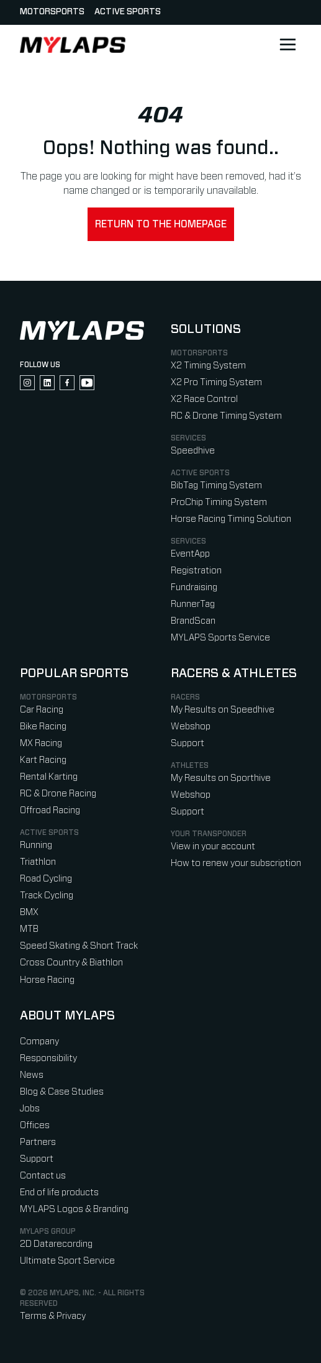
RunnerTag (193, 604)
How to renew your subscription (236, 863)
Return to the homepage (161, 224)
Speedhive (193, 450)
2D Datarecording (56, 1244)
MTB (29, 929)
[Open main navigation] (287, 44)
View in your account (213, 846)
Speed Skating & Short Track (79, 945)
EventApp (190, 553)
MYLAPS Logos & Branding (74, 1209)
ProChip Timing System (219, 502)
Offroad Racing (50, 810)
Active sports (127, 11)
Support (187, 743)
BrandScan (193, 621)
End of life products (59, 1192)
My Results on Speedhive (222, 709)
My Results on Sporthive (221, 778)
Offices (35, 1125)
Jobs (30, 1108)
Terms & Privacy (53, 1316)
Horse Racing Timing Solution (231, 519)
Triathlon (38, 862)
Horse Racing (47, 980)
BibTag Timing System (216, 485)
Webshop (190, 726)
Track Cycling (46, 895)
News (31, 1075)
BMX (29, 912)
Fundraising (194, 587)
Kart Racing (43, 760)
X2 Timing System (208, 365)
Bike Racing (43, 726)
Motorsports (52, 11)
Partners (38, 1142)
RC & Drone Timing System (226, 416)
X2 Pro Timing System (216, 382)
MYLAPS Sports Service (220, 637)
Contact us (43, 1175)
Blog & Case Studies (62, 1091)
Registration (196, 570)
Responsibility (48, 1058)
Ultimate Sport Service (67, 1260)
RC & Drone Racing (58, 793)
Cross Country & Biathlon (71, 962)
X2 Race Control (204, 399)
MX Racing (41, 743)
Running (36, 845)
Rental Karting (49, 777)
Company (39, 1041)
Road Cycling (46, 878)
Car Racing (41, 709)
